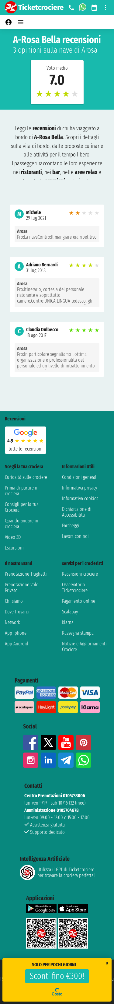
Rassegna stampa (78, 633)
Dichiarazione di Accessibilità (77, 512)
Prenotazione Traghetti (26, 574)
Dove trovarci (17, 612)
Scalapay (70, 612)
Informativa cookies (80, 498)
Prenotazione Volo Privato (22, 587)
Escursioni (14, 548)
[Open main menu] (20, 22)
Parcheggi (70, 525)
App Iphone (15, 633)
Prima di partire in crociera (22, 491)
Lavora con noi (75, 536)
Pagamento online (78, 601)
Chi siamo (14, 601)
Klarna (68, 622)
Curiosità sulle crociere (26, 477)
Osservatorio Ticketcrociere (75, 587)
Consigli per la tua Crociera (22, 507)
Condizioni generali (80, 477)
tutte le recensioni (26, 449)
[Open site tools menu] (105, 7)
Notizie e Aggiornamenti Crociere (84, 646)
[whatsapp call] (82, 7)
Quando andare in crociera (21, 523)
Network (12, 622)
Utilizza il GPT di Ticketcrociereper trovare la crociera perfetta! (57, 872)
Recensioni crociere (80, 574)
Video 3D (13, 537)
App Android (16, 644)
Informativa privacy (79, 488)
